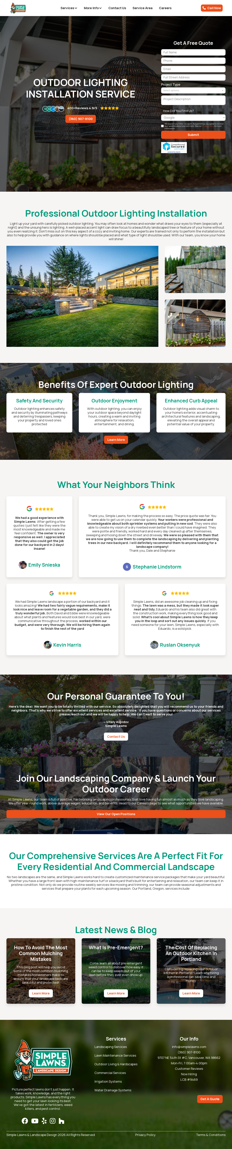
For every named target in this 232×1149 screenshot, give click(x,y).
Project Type (170, 84)
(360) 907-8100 (81, 119)
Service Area (143, 8)
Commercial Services (110, 1073)
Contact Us (117, 8)
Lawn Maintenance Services (115, 1055)
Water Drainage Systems (112, 1090)
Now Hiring (189, 1074)
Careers (165, 8)
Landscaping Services (110, 1047)
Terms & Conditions (211, 1135)
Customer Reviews (189, 1069)
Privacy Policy (208, 126)
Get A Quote (209, 1099)
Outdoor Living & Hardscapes (115, 1064)
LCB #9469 (189, 1080)
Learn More (116, 439)
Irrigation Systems (108, 1081)
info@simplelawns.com (189, 1047)
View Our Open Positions (116, 814)
